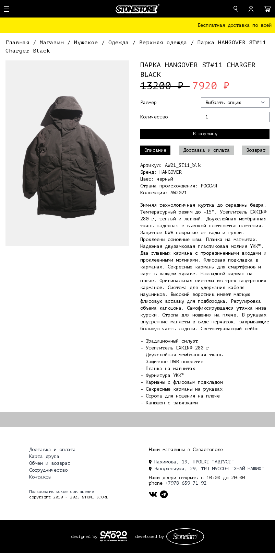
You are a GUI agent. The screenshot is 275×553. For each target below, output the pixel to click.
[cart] (267, 9)
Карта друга (44, 456)
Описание (155, 150)
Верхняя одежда (165, 42)
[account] (251, 9)
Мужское (87, 42)
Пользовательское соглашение (61, 491)
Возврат (255, 150)
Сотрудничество (48, 470)
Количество (154, 116)
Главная (19, 42)
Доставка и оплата (206, 150)
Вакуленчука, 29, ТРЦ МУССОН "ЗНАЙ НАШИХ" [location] (206, 468)
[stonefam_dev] (185, 536)
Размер (148, 102)
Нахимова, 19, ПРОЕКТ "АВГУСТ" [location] (191, 461)
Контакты (40, 477)
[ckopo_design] (113, 536)
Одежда (120, 42)
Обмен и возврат (49, 463)
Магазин (53, 42)
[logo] (137, 8)
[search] (236, 9)
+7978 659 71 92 (185, 483)
